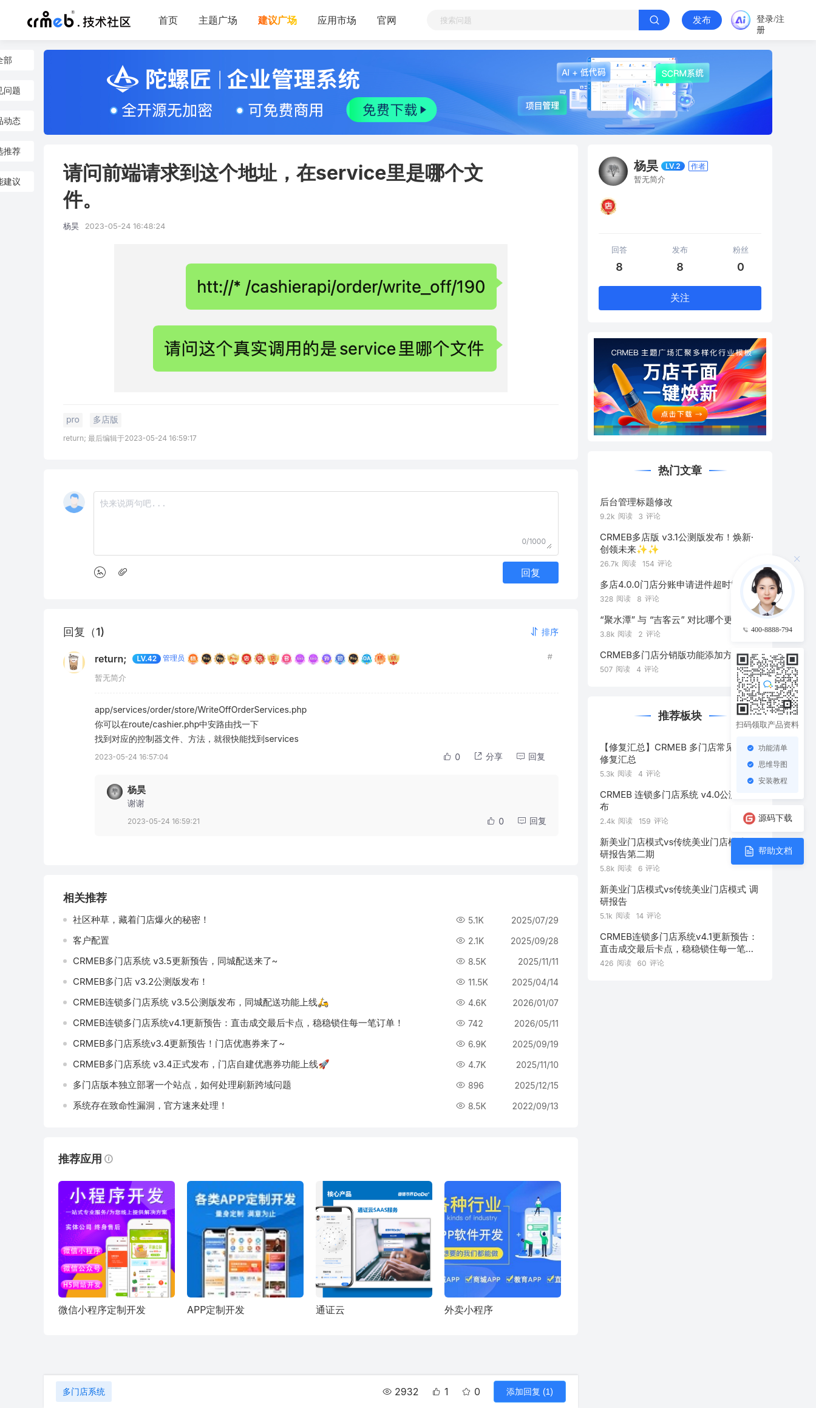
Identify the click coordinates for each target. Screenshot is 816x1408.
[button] (544, 632)
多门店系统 (84, 1391)
